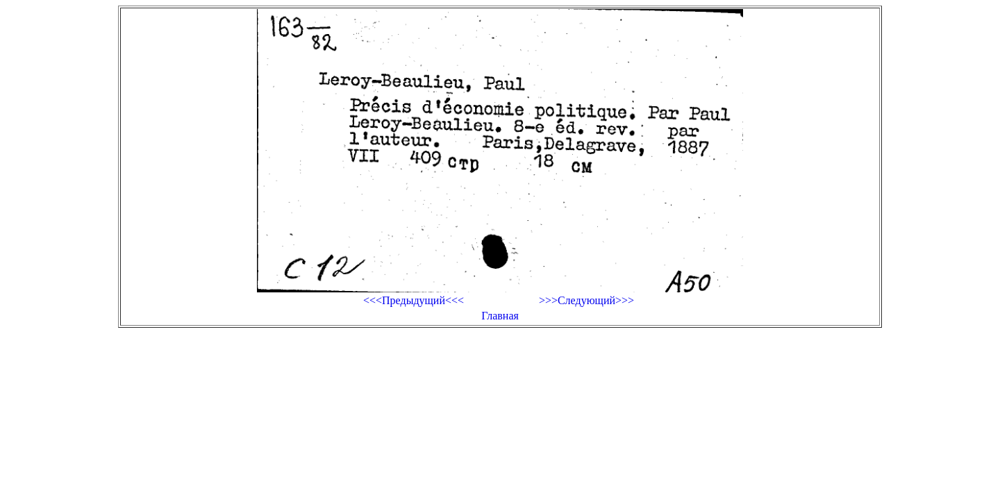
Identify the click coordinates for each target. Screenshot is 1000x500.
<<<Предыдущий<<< (413, 300)
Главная (500, 316)
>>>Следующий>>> (586, 300)
